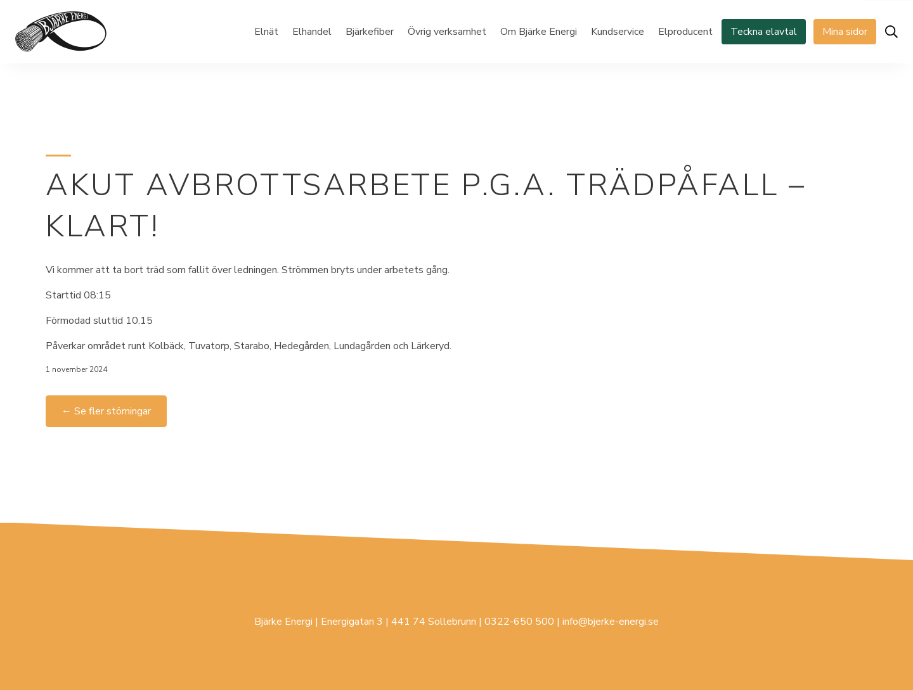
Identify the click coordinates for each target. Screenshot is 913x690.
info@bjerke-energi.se (610, 622)
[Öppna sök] (891, 31)
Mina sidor (844, 32)
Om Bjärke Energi (538, 32)
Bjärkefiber (370, 32)
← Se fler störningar (106, 411)
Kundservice (617, 32)
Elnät (266, 32)
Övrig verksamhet (447, 32)
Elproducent (685, 32)
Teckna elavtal (763, 32)
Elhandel (312, 32)
